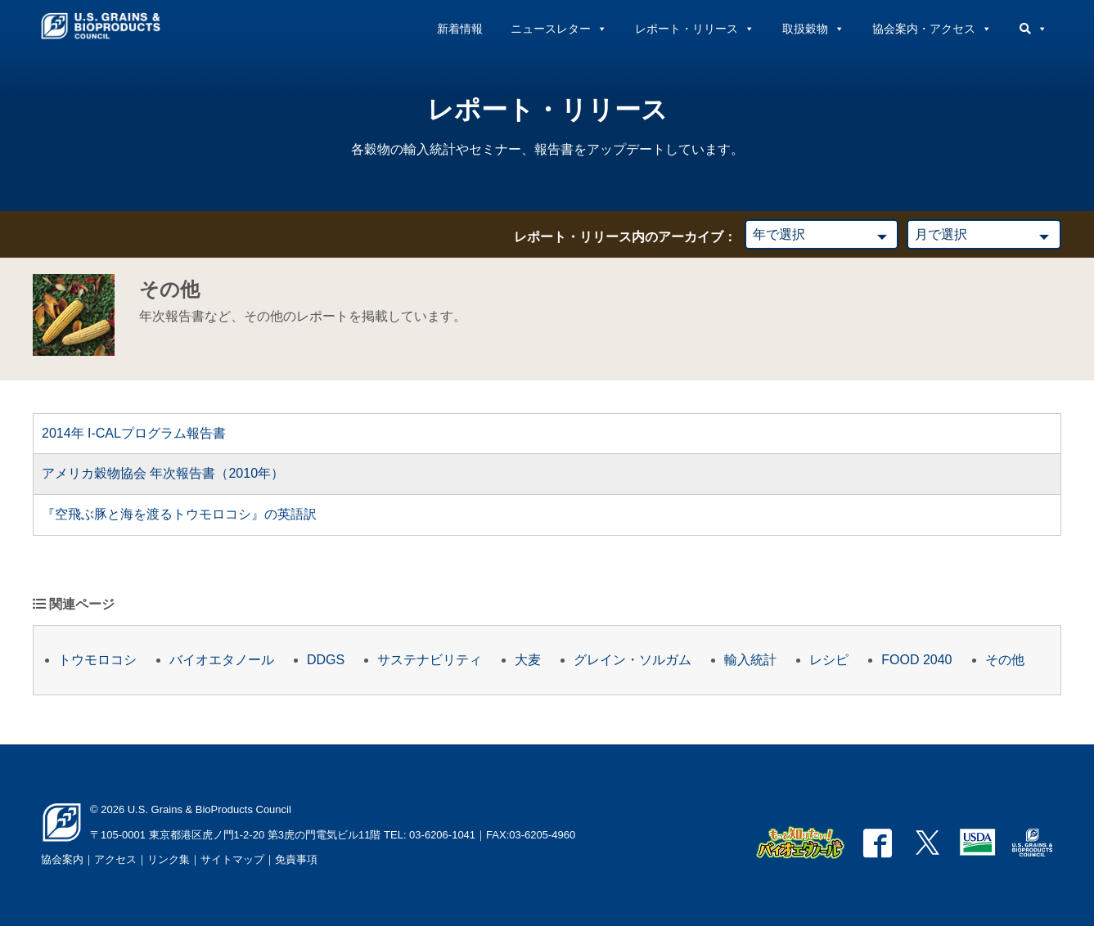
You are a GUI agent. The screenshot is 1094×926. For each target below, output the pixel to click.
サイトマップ (232, 859)
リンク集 (168, 859)
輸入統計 (750, 660)
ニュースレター (559, 28)
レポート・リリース (694, 28)
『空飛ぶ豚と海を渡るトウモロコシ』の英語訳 (179, 514)
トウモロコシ (97, 660)
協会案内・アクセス (932, 28)
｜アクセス (110, 859)
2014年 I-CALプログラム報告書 (134, 433)
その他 (1004, 660)
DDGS (325, 660)
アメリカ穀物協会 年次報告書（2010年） (163, 473)
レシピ (829, 660)
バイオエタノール (221, 660)
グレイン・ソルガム (632, 660)
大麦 (528, 660)
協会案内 (62, 859)
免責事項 (296, 859)
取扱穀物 (813, 28)
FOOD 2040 (916, 660)
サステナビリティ (429, 660)
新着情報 (460, 28)
